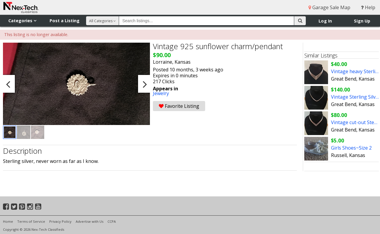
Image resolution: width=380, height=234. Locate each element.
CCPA (111, 221)
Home (8, 221)
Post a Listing (65, 20)
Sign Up (362, 21)
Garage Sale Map (329, 7)
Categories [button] (22, 20)
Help (368, 7)
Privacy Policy (60, 221)
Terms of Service (31, 221)
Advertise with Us (89, 221)
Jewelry (161, 93)
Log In (325, 21)
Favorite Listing (179, 106)
